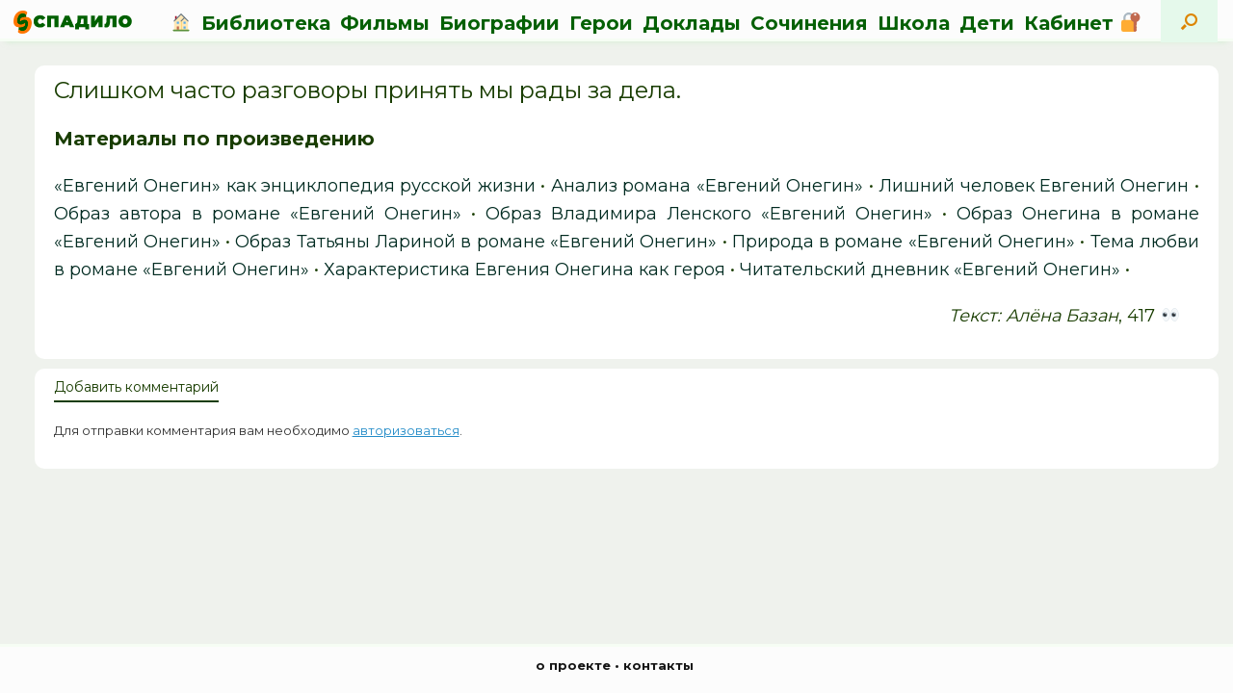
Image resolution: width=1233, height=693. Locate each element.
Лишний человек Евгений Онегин (1034, 185)
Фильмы (385, 23)
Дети (986, 23)
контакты (658, 665)
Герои (601, 23)
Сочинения (809, 23)
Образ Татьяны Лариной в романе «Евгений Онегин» (476, 241)
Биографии (499, 23)
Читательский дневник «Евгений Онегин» (930, 269)
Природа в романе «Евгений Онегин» (903, 241)
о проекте (573, 665)
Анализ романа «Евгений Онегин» (707, 185)
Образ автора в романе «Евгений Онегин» (257, 213)
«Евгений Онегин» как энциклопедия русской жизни (295, 185)
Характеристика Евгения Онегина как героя (524, 269)
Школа (914, 23)
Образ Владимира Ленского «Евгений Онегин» (708, 213)
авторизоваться (406, 430)
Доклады (692, 23)
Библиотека (265, 23)
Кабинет (1082, 23)
